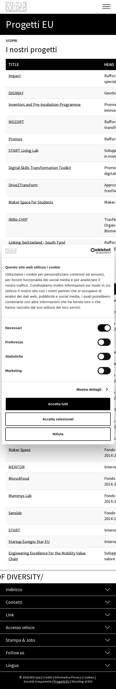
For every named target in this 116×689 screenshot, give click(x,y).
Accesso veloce (20, 627)
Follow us (15, 652)
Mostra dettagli (88, 389)
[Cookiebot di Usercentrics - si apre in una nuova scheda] (90, 251)
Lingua (12, 665)
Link (10, 615)
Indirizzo (14, 589)
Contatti (14, 602)
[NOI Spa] (16, 6)
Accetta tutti (58, 404)
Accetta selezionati (57, 419)
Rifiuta (58, 434)
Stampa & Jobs (20, 640)
